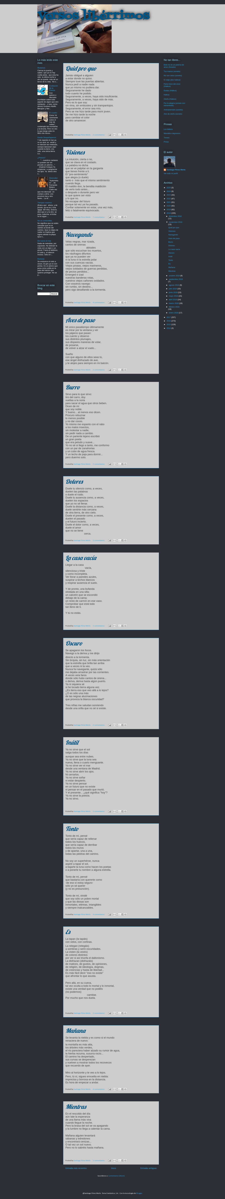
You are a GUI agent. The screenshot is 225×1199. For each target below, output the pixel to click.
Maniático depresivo (172, 133)
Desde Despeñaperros (46, 137)
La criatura (168, 129)
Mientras (75, 1106)
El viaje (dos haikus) (172, 80)
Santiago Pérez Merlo (176, 170)
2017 (169, 317)
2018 (169, 213)
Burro (72, 387)
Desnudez (53, 178)
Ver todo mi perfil (171, 173)
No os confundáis (44, 221)
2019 (169, 209)
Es (67, 932)
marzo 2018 (174, 303)
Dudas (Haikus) (170, 90)
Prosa (166, 142)
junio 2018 (173, 292)
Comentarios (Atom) (116, 1176)
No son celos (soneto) (173, 75)
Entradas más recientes (76, 1168)
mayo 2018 (174, 296)
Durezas (40, 259)
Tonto (71, 829)
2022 (169, 199)
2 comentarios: (99, 135)
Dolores (74, 481)
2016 (169, 321)
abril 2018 (173, 299)
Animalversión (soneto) (173, 110)
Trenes (166, 138)
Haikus (166, 95)
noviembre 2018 (175, 222)
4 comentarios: (99, 302)
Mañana (75, 1030)
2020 (169, 206)
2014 (169, 328)
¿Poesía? (41, 158)
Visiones (74, 152)
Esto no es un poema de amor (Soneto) (174, 66)
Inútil (71, 742)
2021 (169, 202)
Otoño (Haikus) (170, 99)
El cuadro (53, 113)
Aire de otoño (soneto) (173, 114)
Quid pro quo (80, 68)
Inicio (113, 1168)
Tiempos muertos (44, 203)
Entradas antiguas (148, 1168)
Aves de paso (80, 320)
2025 (169, 188)
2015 (169, 324)
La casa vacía (80, 558)
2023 (169, 195)
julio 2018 (173, 289)
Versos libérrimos (93, 16)
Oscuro (73, 643)
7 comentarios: (99, 217)
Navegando (79, 234)
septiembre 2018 (176, 279)
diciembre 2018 (175, 216)
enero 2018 (174, 313)
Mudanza (41, 68)
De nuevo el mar (44, 241)
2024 (169, 191)
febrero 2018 (174, 307)
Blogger (139, 1193)
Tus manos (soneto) (172, 71)
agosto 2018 (174, 285)
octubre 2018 (174, 276)
